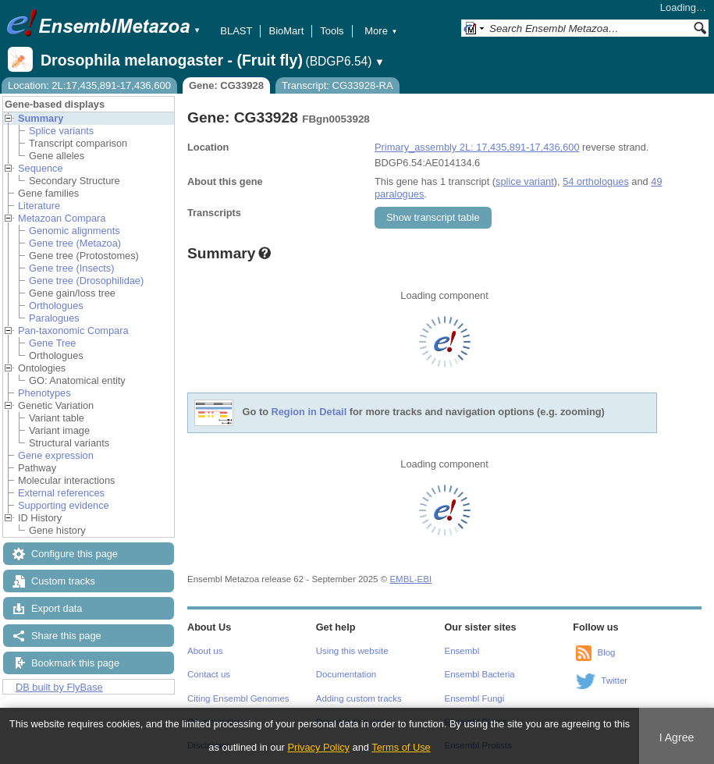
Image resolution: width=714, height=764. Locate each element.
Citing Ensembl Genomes (238, 698)
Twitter (614, 680)
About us (204, 651)
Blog (606, 652)
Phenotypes (44, 393)
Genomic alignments (74, 230)
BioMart (286, 31)
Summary (40, 118)
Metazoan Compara (61, 218)
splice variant (525, 181)
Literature (39, 205)
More (380, 31)
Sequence (40, 168)
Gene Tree (52, 343)
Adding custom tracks (359, 698)
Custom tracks (63, 581)
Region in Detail (309, 412)
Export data (56, 608)
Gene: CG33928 (226, 85)
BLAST (236, 31)
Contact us (208, 674)
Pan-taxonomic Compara (73, 330)
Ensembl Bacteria (480, 674)
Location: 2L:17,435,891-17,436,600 (89, 85)
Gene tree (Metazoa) (75, 243)
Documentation (346, 674)
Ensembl (462, 651)
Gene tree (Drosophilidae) (86, 280)
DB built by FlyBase (59, 687)
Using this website (352, 651)
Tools (331, 31)
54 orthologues (596, 181)
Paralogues (54, 318)
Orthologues (56, 305)
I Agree (676, 737)
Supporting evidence (63, 505)
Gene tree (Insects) (72, 268)
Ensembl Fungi (475, 698)
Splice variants (61, 131)
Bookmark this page (75, 663)
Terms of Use (400, 747)
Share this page (66, 635)
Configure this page (74, 554)
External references (61, 493)
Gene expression (56, 455)
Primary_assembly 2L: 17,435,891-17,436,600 (477, 147)
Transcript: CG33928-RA (337, 85)
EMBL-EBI (410, 579)
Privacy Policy (318, 747)
